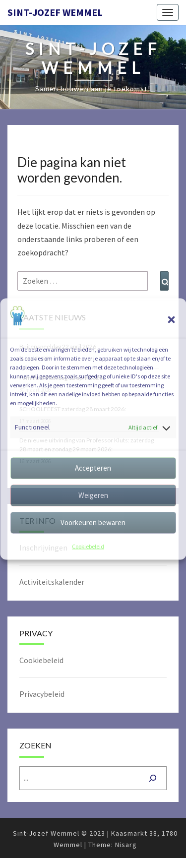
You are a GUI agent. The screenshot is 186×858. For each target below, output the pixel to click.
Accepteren (93, 468)
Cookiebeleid (88, 546)
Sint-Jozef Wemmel (55, 12)
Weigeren (93, 495)
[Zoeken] (152, 778)
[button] (171, 320)
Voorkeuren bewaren (93, 522)
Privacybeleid (41, 694)
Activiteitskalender (51, 582)
